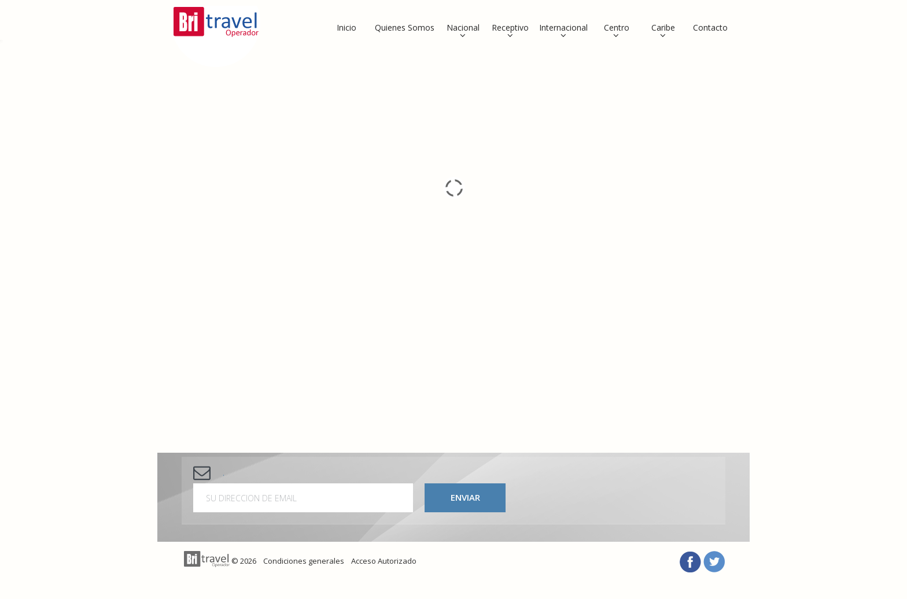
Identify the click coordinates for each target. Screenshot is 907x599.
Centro (616, 27)
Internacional (563, 27)
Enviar (465, 497)
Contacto (710, 27)
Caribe (663, 27)
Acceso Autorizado (383, 561)
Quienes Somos (404, 27)
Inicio (346, 27)
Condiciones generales (303, 561)
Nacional (463, 27)
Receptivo (510, 27)
